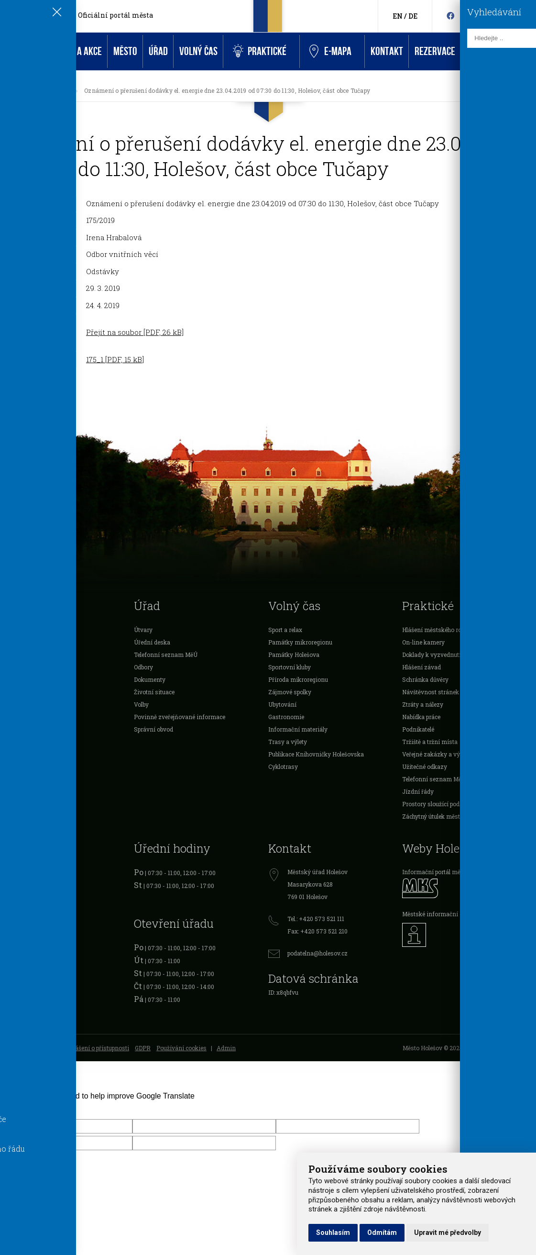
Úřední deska (51, 90)
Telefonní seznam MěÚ (165, 654)
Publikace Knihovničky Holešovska (316, 754)
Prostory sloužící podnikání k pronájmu (456, 804)
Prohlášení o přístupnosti (95, 1048)
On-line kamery (423, 642)
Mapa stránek (18, 1048)
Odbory (143, 667)
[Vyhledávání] (531, 16)
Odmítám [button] (382, 1232)
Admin (226, 1048)
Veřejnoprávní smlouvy (32, 729)
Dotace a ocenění (23, 667)
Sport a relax (285, 629)
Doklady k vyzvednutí (431, 654)
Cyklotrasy (283, 766)
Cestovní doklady (23, 897)
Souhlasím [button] (333, 1232)
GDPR (143, 1048)
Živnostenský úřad (26, 922)
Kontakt (387, 51)
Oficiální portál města (115, 15)
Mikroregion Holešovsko (33, 766)
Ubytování (282, 704)
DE (412, 16)
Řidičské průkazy (23, 909)
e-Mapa (330, 51)
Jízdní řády (418, 791)
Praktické (259, 51)
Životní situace (154, 692)
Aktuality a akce (69, 51)
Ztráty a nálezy (422, 704)
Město (125, 51)
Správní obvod (153, 729)
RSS (49, 1048)
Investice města (21, 741)
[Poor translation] (35, 1108)
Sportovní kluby (289, 667)
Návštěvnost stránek (430, 692)
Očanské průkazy (23, 884)
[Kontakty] (516, 16)
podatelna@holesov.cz (317, 953)
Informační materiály (298, 729)
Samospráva (17, 629)
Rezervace (435, 51)
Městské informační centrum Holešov (453, 914)
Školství (11, 654)
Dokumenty (149, 679)
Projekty (11, 717)
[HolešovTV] (465, 16)
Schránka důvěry (425, 679)
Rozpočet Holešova (25, 754)
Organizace (15, 704)
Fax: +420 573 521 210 (317, 931)
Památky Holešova (293, 654)
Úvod (15, 51)
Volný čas (198, 51)
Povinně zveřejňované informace (179, 717)
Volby (141, 704)
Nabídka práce (421, 717)
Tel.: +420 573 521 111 (315, 918)
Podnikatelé (16, 692)
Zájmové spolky (289, 692)
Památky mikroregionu (300, 642)
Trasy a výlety (287, 741)
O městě (11, 642)
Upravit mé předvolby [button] (447, 1232)
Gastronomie (286, 717)
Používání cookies (181, 1048)
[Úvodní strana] (16, 90)
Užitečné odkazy (424, 766)
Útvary (143, 629)
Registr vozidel (20, 872)
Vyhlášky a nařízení (27, 679)
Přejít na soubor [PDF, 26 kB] (135, 332)
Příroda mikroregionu (298, 679)
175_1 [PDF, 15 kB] (115, 359)
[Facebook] (450, 16)
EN (398, 16)
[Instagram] (479, 16)
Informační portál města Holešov (447, 872)
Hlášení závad (421, 667)
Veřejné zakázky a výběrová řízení (449, 754)
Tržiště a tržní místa (430, 741)
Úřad (158, 51)
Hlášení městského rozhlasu (441, 629)
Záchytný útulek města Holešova (446, 816)
